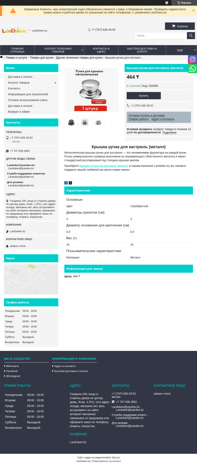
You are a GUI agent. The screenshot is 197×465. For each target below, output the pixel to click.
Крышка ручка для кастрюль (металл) (103, 165)
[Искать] (191, 35)
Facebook (12, 371)
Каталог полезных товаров (58, 50)
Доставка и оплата (20, 76)
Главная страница (17, 50)
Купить (143, 95)
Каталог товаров (19, 82)
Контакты (14, 88)
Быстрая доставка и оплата (71, 371)
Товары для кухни (41, 57)
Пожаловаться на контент (106, 461)
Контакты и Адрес (101, 50)
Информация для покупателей (28, 94)
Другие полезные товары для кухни (79, 57)
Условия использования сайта (27, 100)
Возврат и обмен (19, 111)
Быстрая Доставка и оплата (142, 50)
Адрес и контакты (65, 366)
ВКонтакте (12, 366)
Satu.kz (116, 457)
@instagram (13, 376)
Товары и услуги (16, 57)
